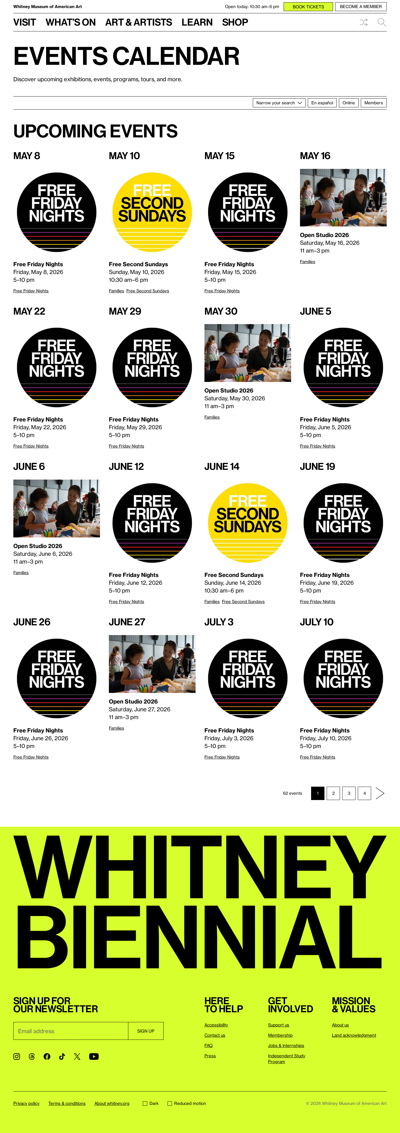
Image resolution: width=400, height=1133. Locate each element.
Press (210, 1055)
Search (382, 22)
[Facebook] (47, 1056)
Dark (151, 1103)
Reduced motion (187, 1103)
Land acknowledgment (354, 1035)
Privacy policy (26, 1103)
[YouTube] (94, 1056)
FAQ (208, 1045)
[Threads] (31, 1056)
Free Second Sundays (147, 290)
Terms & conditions (67, 1103)
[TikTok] (62, 1056)
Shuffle (363, 22)
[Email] (70, 1031)
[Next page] (380, 793)
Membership (280, 1035)
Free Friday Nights (31, 290)
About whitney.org (111, 1103)
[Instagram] (16, 1056)
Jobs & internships (286, 1045)
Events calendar (126, 55)
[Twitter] (77, 1056)
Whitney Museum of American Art (47, 6)
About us (340, 1024)
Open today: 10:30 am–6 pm (252, 6)
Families (116, 290)
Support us (278, 1024)
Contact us (214, 1035)
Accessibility (216, 1024)
